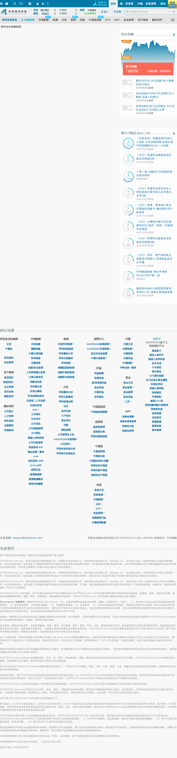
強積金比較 (128, 426)
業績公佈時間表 (36, 437)
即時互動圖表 (66, 358)
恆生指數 (127, 34)
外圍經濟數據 (99, 522)
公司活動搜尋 (36, 442)
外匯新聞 (128, 353)
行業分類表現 (36, 377)
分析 (99, 504)
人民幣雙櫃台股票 (35, 372)
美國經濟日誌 (99, 517)
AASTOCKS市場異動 (66, 439)
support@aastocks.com (28, 537)
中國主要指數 (36, 353)
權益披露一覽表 (36, 452)
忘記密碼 (9, 387)
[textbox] (151, 12)
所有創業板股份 (36, 396)
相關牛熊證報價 (66, 372)
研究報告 (99, 396)
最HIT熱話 (136, 133)
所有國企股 (36, 386)
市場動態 (99, 499)
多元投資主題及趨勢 (156, 380)
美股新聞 (99, 513)
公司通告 (35, 414)
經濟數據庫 (36, 474)
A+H (35, 456)
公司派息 (35, 423)
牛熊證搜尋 (99, 451)
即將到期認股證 (99, 436)
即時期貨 (35, 358)
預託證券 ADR (35, 460)
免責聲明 (9, 425)
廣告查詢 (9, 420)
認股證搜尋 (99, 427)
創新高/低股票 (35, 367)
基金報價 (128, 387)
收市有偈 (156, 363)
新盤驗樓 (156, 421)
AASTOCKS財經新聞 (99, 344)
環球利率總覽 (36, 483)
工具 (128, 401)
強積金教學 (128, 430)
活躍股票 (35, 363)
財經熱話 (156, 392)
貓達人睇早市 (157, 355)
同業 (66, 425)
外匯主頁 (128, 344)
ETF (36, 410)
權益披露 (66, 429)
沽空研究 (35, 419)
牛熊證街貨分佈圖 (99, 460)
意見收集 (9, 391)
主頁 (9, 344)
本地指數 (35, 344)
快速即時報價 (66, 344)
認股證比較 (99, 431)
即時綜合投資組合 (66, 453)
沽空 (66, 406)
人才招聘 (9, 416)
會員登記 (9, 377)
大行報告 (35, 433)
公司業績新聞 (36, 428)
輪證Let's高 (156, 400)
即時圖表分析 (66, 353)
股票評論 (99, 378)
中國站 (8, 348)
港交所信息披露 (99, 353)
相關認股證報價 (66, 367)
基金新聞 (128, 392)
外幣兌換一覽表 (128, 367)
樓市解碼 (156, 430)
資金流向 (66, 420)
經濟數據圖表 (36, 479)
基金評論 (99, 387)
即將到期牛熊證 (99, 470)
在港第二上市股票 (35, 400)
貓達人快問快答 (156, 359)
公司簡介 (9, 411)
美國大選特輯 (157, 388)
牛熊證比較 (99, 456)
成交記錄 (66, 411)
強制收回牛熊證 (99, 475)
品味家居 (156, 417)
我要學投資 (157, 409)
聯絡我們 (9, 396)
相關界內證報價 (66, 377)
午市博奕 (156, 367)
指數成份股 (36, 381)
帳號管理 (8, 382)
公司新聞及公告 (66, 434)
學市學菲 (156, 371)
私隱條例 (9, 430)
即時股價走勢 (66, 401)
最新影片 (156, 350)
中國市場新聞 (99, 358)
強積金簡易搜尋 (128, 421)
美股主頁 (99, 490)
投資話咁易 (157, 384)
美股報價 (99, 494)
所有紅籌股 (36, 391)
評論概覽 (99, 373)
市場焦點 (156, 396)
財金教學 (9, 362)
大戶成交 (66, 415)
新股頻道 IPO (36, 447)
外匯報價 (128, 348)
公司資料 (66, 444)
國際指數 (35, 348)
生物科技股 (36, 405)
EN (21, 3)
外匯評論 (99, 392)
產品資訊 (9, 357)
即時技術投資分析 (66, 448)
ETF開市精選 (157, 375)
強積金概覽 (128, 416)
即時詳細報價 (66, 348)
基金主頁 (128, 382)
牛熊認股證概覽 (99, 412)
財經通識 (156, 413)
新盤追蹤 (156, 425)
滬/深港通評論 (99, 382)
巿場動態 (128, 363)
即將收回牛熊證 (99, 465)
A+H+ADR (35, 465)
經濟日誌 (35, 469)
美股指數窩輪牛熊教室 (156, 405)
